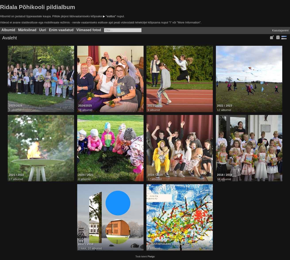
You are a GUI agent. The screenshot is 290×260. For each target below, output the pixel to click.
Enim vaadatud (61, 30)
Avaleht (9, 37)
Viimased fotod (88, 30)
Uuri (42, 30)
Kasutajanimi (280, 30)
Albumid (8, 30)
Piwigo (151, 256)
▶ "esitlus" (109, 16)
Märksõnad (27, 30)
